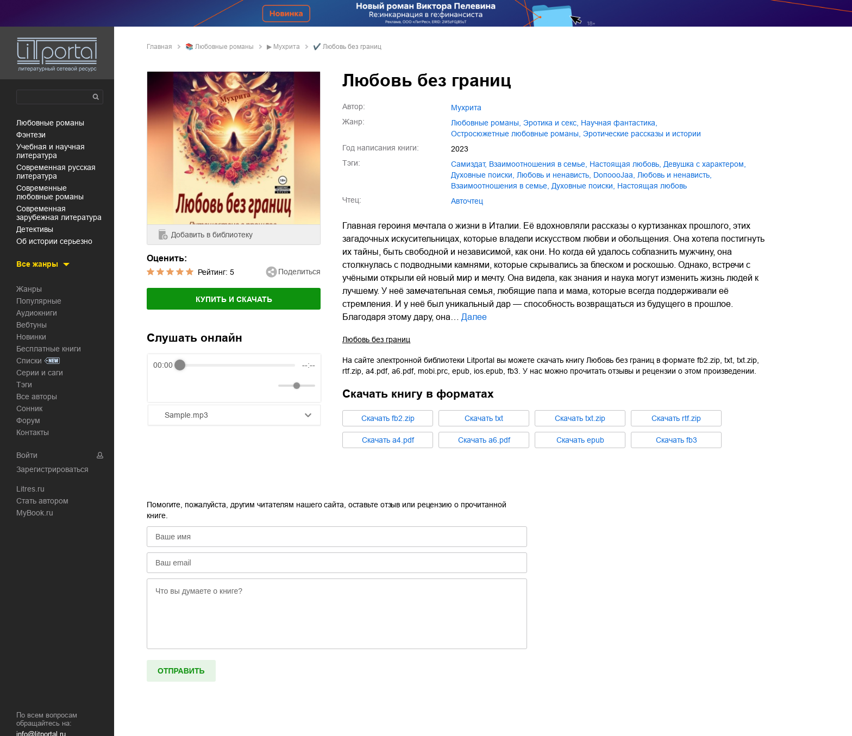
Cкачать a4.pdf (388, 440)
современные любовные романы (50, 192)
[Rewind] (164, 385)
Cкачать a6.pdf (484, 440)
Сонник (29, 408)
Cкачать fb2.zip (388, 418)
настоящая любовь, (625, 164)
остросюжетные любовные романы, (516, 133)
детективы (34, 229)
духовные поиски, (483, 175)
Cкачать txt (484, 418)
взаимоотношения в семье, (538, 164)
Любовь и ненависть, (674, 175)
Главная (159, 47)
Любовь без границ (376, 339)
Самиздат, (469, 164)
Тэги (24, 384)
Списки (29, 360)
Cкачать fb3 (676, 440)
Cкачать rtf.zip (676, 418)
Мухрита (286, 47)
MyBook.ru (34, 512)
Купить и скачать (234, 299)
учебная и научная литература (50, 151)
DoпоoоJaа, (614, 175)
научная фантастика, (619, 122)
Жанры (29, 289)
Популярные (38, 301)
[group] (234, 378)
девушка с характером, (704, 164)
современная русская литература (56, 171)
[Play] (188, 386)
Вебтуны (31, 324)
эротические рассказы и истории (642, 133)
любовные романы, (486, 122)
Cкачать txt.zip (580, 418)
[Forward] (211, 385)
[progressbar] (237, 365)
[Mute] (268, 386)
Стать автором (42, 500)
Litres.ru (30, 489)
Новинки (31, 336)
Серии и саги (39, 372)
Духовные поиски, (583, 185)
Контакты (32, 432)
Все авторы (36, 396)
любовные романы (50, 122)
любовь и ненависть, (554, 175)
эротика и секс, (551, 122)
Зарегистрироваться (52, 469)
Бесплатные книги (48, 348)
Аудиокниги (36, 313)
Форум (28, 420)
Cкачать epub (580, 440)
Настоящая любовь (652, 185)
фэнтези (31, 134)
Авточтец (467, 201)
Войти (26, 455)
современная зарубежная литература (59, 213)
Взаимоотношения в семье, (500, 185)
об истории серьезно (54, 241)
